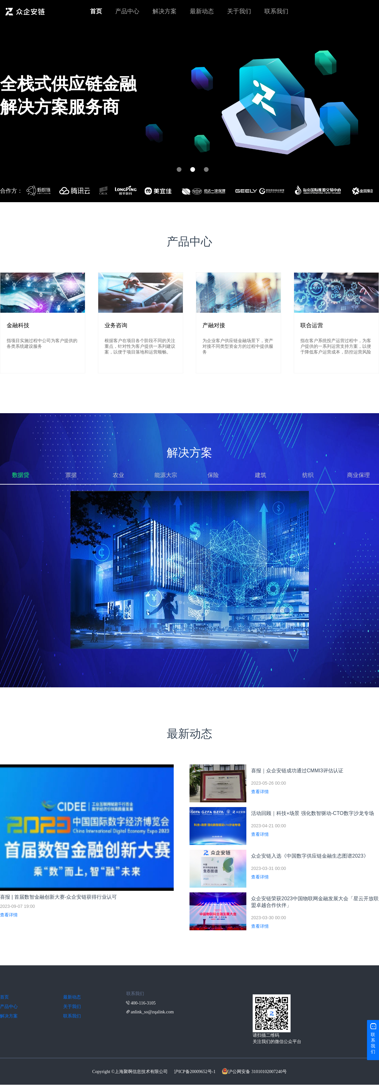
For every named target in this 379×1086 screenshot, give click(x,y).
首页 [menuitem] (96, 11)
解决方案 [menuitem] (165, 11)
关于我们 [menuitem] (239, 11)
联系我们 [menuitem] (276, 11)
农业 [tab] (118, 475)
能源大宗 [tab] (165, 475)
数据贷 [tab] (20, 475)
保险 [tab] (213, 475)
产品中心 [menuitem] (127, 11)
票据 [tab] (71, 475)
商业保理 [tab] (358, 475)
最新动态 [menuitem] (202, 11)
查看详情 (9, 914)
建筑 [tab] (260, 475)
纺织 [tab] (308, 475)
